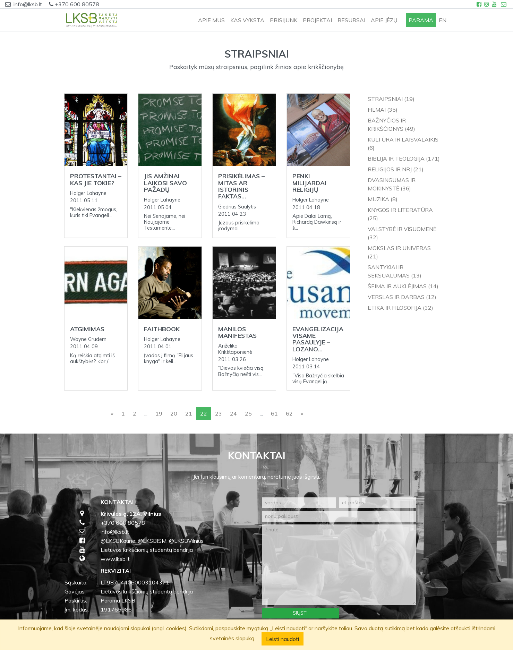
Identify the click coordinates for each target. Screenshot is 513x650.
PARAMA (421, 20)
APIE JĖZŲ (384, 20)
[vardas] (299, 502)
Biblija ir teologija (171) (404, 158)
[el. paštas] (377, 502)
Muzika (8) (382, 199)
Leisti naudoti (282, 638)
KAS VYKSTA (247, 20)
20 (173, 413)
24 (233, 413)
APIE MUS (211, 20)
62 (289, 413)
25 (248, 413)
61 (274, 413)
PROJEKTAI (317, 20)
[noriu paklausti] (339, 516)
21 (188, 413)
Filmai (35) (382, 109)
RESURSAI (351, 20)
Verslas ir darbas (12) (402, 296)
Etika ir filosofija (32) (400, 307)
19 (158, 413)
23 (218, 413)
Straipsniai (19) (391, 98)
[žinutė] (339, 564)
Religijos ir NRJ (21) (396, 169)
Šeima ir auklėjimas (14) (403, 286)
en (442, 20)
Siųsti (300, 613)
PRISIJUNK (283, 20)
